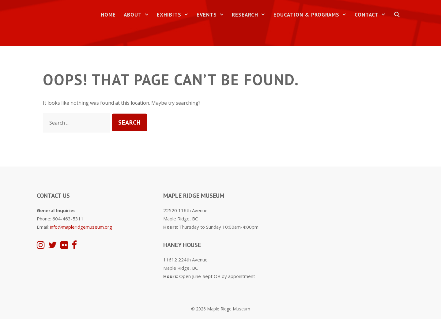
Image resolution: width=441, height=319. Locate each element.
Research (251, 15)
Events (212, 15)
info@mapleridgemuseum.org (81, 227)
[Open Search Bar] (397, 15)
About (138, 15)
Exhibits (175, 15)
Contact (372, 15)
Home (108, 14)
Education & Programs (312, 15)
